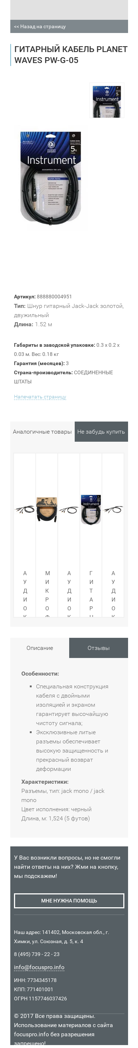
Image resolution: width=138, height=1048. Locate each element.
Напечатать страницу (40, 397)
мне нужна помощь (69, 901)
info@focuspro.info (39, 967)
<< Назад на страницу (40, 26)
